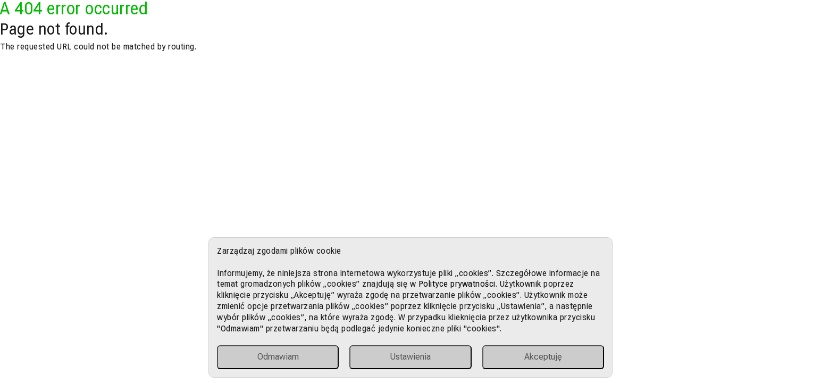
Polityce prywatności (457, 284)
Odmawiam (278, 357)
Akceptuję (543, 357)
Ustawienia (410, 357)
